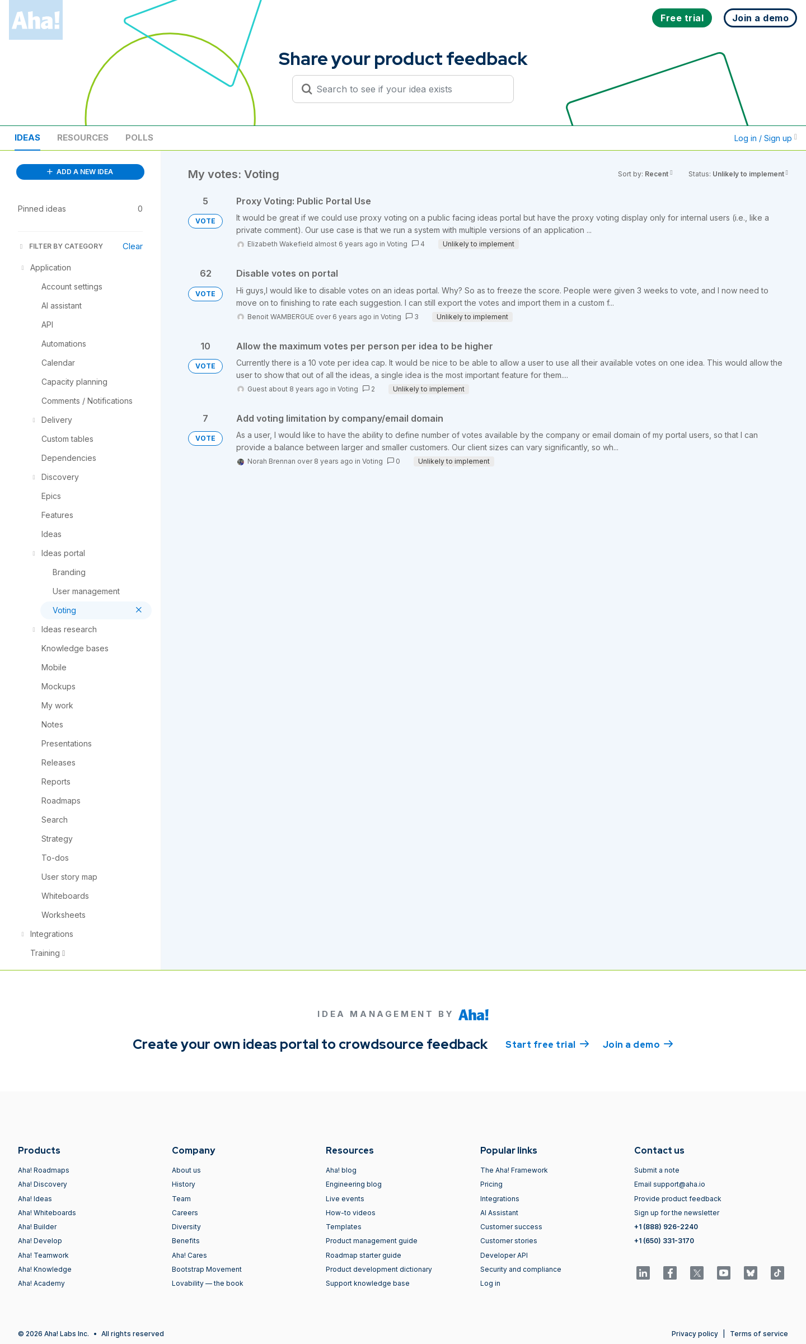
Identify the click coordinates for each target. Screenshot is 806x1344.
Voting (397, 244)
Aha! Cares (189, 1255)
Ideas (27, 137)
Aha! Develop (40, 1240)
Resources (83, 137)
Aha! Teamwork (43, 1255)
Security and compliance (520, 1269)
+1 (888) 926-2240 (666, 1226)
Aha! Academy (41, 1283)
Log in (490, 1283)
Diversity (186, 1226)
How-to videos (351, 1212)
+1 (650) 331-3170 (664, 1240)
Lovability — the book (207, 1283)
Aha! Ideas (35, 1198)
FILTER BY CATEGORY (60, 246)
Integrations (499, 1198)
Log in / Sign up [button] (765, 138)
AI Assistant (499, 1212)
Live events (345, 1198)
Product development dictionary (379, 1269)
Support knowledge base (368, 1283)
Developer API (504, 1255)
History (183, 1184)
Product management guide (372, 1240)
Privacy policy (695, 1333)
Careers (185, 1212)
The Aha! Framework (514, 1170)
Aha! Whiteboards (47, 1212)
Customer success (511, 1226)
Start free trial (547, 1044)
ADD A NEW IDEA (80, 171)
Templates (344, 1226)
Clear (133, 246)
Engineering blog (354, 1184)
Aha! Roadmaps (43, 1170)
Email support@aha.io (669, 1184)
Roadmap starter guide (363, 1255)
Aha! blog (341, 1170)
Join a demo (638, 1044)
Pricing (491, 1184)
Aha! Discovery (42, 1184)
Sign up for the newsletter (676, 1212)
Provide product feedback (677, 1198)
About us (186, 1170)
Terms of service (759, 1333)
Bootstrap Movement (207, 1269)
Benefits (186, 1240)
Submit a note (657, 1170)
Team (181, 1198)
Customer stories (508, 1240)
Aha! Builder (37, 1226)
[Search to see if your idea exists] (408, 89)
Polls (139, 137)
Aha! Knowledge (45, 1269)
